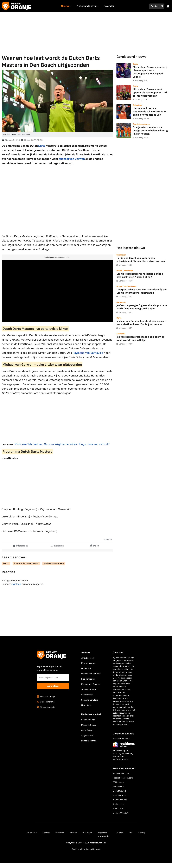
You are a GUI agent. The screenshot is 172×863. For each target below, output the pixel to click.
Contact (46, 832)
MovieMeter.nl (119, 791)
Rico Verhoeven (88, 679)
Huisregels (87, 832)
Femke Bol (86, 668)
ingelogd (16, 584)
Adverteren (31, 832)
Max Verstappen (88, 663)
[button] (71, 6)
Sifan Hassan (87, 694)
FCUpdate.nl (118, 782)
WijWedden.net (120, 800)
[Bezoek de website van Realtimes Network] (124, 744)
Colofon (119, 832)
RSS (131, 832)
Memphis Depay (88, 725)
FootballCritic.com (121, 773)
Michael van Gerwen (72, 158)
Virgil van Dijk (87, 735)
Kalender (109, 6)
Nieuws (65, 6)
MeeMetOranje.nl (120, 813)
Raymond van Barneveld (88, 352)
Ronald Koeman (88, 720)
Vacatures (59, 832)
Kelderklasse (118, 804)
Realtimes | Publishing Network (86, 849)
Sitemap (142, 832)
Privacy (73, 832)
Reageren (57, 545)
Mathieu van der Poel (91, 673)
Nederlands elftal (86, 6)
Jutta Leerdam (87, 658)
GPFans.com (118, 786)
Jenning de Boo (88, 689)
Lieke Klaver (86, 705)
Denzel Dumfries (88, 741)
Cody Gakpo (87, 730)
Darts (41, 145)
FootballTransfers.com (123, 778)
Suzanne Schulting (89, 700)
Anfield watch (119, 808)
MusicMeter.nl (119, 795)
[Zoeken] (154, 6)
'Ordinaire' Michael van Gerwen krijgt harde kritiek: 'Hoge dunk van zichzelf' (62, 444)
